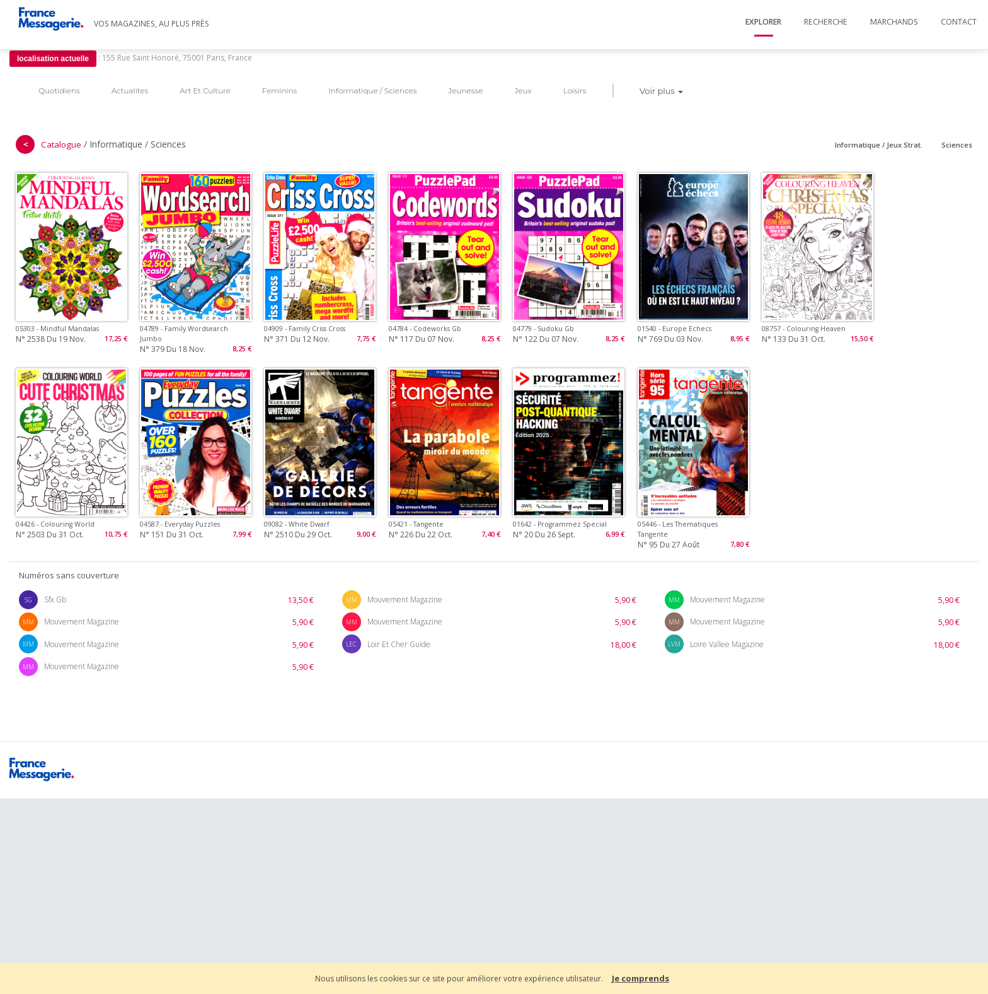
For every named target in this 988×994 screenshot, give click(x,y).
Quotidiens (59, 90)
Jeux (522, 90)
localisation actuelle (53, 58)
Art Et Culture (205, 90)
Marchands (894, 21)
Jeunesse (465, 90)
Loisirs (575, 90)
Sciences (956, 144)
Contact (959, 21)
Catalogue (61, 144)
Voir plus (661, 91)
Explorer (763, 21)
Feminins (279, 90)
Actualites (130, 90)
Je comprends (640, 978)
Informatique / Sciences (372, 90)
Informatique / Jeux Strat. (878, 144)
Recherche (825, 21)
